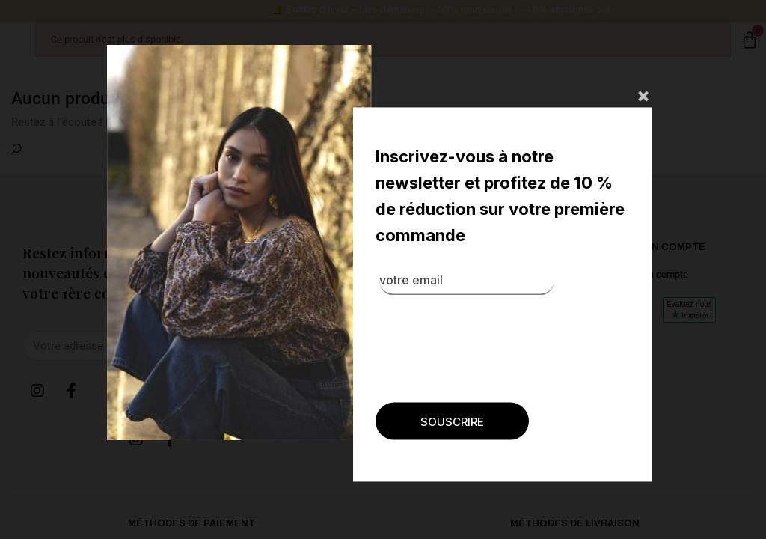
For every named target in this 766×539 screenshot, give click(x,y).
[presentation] (438, 455)
